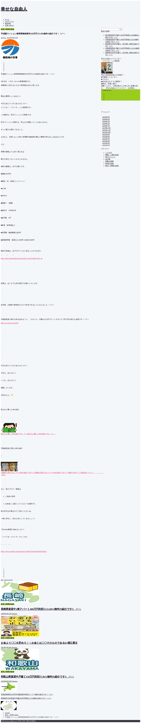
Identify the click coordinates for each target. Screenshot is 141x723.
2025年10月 (106, 132)
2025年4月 (106, 145)
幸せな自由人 (14, 9)
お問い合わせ (9, 25)
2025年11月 (106, 130)
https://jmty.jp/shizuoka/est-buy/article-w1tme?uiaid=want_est (21, 258)
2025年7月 (106, 139)
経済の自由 (109, 163)
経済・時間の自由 (7, 29)
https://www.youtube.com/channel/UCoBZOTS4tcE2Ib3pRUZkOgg (24, 551)
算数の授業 (109, 161)
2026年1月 (106, 126)
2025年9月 (106, 134)
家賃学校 (8, 23)
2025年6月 (106, 141)
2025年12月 (106, 128)
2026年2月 (106, 123)
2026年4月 (106, 119)
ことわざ (108, 152)
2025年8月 (106, 137)
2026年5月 (106, 117)
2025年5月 (106, 143)
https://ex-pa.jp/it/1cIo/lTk (9, 323)
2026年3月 (106, 121)
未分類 (107, 159)
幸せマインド (110, 157)
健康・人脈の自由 (112, 155)
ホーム (7, 19)
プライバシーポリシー (9, 721)
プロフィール (9, 21)
